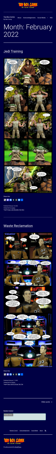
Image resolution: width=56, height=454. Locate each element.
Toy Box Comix (9, 17)
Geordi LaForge (14, 384)
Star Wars (21, 209)
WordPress (18, 447)
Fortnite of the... (8, 415)
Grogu (9, 209)
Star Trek (21, 384)
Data (9, 384)
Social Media (41, 18)
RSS (51, 18)
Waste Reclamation (18, 226)
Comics (13, 208)
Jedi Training (13, 51)
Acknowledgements (29, 18)
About (19, 18)
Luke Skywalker (15, 209)
